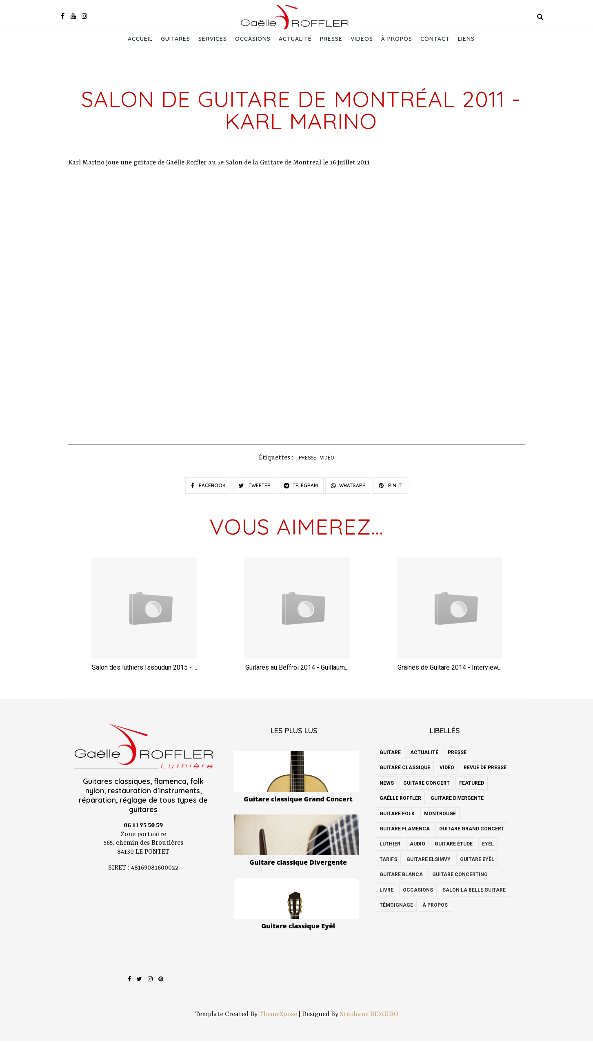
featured (471, 785)
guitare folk (397, 815)
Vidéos (362, 38)
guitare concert (426, 785)
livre (386, 891)
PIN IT (390, 487)
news (387, 785)
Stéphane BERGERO (369, 1016)
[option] (144, 618)
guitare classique (405, 769)
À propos (396, 38)
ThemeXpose (278, 1016)
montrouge (440, 815)
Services (212, 38)
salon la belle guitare (474, 891)
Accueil (140, 38)
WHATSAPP (348, 487)
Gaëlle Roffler (400, 800)
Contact (435, 38)
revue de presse (485, 769)
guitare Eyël (477, 861)
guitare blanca (401, 876)
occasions (418, 891)
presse (307, 459)
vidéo (327, 459)
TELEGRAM (301, 487)
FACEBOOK (208, 487)
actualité (424, 754)
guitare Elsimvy (428, 861)
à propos (435, 907)
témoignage (396, 907)
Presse (331, 38)
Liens (466, 38)
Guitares (175, 38)
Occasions (253, 38)
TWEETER (255, 487)
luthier (390, 845)
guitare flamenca (405, 830)
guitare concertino (460, 876)
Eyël (488, 845)
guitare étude (454, 845)
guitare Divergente (457, 800)
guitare (390, 754)
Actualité (295, 38)
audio (417, 845)
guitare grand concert (471, 830)
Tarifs (388, 861)
